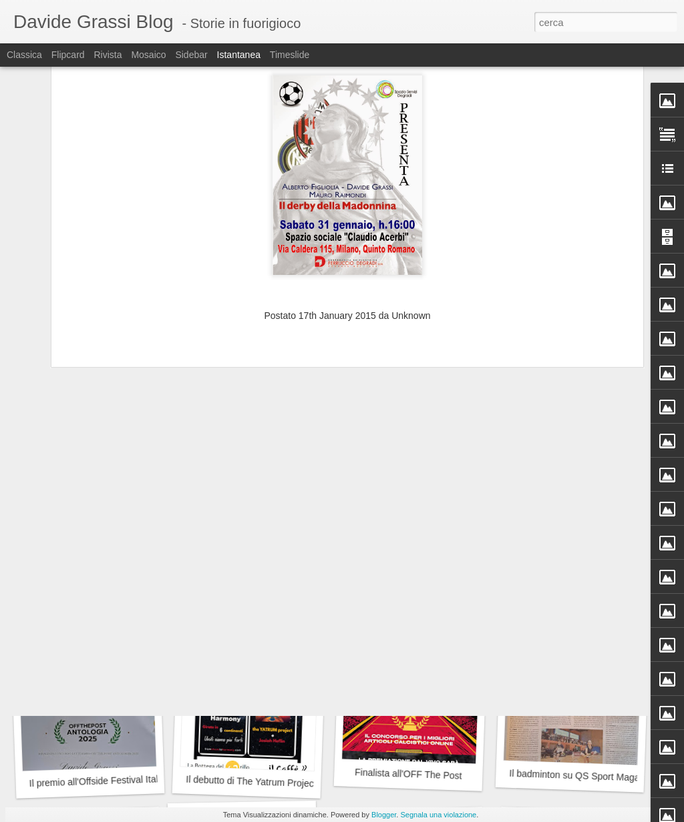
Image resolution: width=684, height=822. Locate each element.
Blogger (383, 815)
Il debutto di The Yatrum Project (251, 781)
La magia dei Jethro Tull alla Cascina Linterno (119, 419)
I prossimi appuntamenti (567, 592)
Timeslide (289, 54)
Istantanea (239, 54)
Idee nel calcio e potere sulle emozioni (107, 591)
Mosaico (148, 54)
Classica (24, 54)
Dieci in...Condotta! (570, 412)
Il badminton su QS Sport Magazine (583, 776)
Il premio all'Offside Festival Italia (97, 781)
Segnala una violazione (438, 815)
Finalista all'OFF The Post (408, 774)
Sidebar (191, 54)
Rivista (108, 54)
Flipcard (68, 54)
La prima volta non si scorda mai (412, 593)
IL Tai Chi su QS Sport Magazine (253, 600)
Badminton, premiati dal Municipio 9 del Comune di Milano (472, 416)
